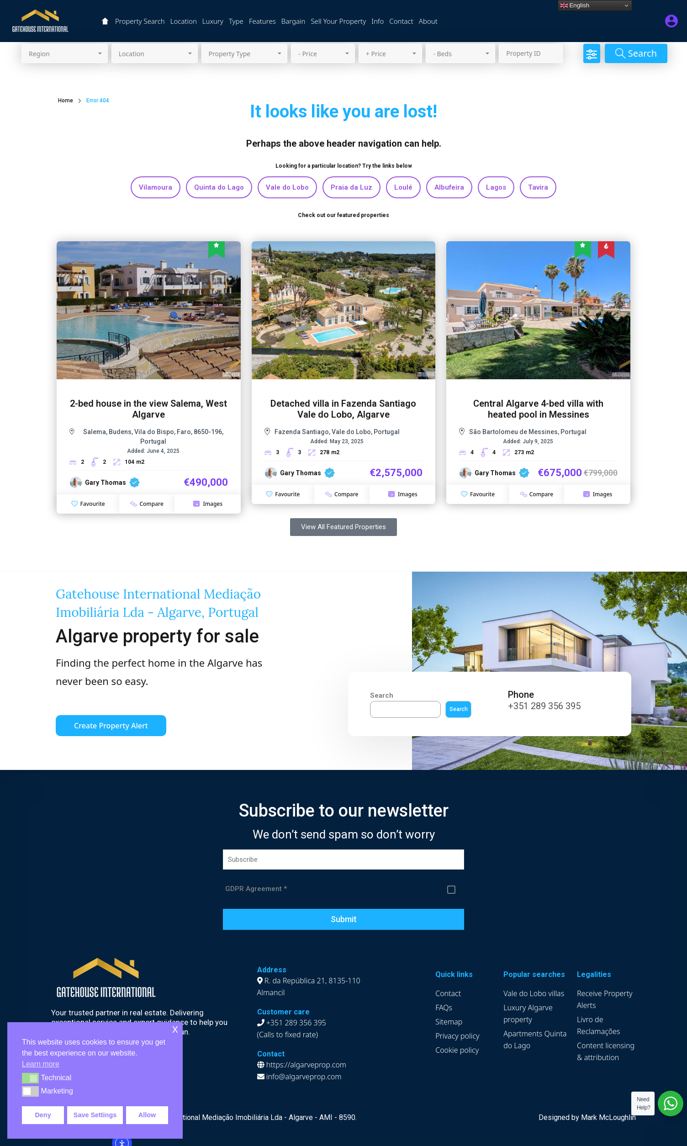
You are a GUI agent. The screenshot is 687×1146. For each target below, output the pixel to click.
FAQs (443, 1008)
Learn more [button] (40, 1064)
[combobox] (64, 53)
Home (65, 100)
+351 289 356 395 (544, 705)
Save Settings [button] (95, 1115)
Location (183, 21)
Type (236, 21)
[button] (30, 1078)
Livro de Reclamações (598, 1025)
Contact (401, 21)
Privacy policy (457, 1036)
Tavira (538, 187)
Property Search (140, 21)
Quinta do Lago (219, 187)
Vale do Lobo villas (533, 993)
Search (381, 695)
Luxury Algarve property (528, 1013)
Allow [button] (147, 1115)
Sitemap (448, 1022)
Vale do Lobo (287, 187)
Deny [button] (43, 1115)
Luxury (212, 21)
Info (377, 21)
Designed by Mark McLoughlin (587, 1117)
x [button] (175, 1028)
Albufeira (449, 187)
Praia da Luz (351, 187)
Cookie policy (457, 1050)
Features (262, 21)
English (574, 5)
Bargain (293, 21)
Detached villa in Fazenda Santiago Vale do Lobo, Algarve (343, 409)
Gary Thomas (105, 482)
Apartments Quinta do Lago (534, 1039)
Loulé (403, 187)
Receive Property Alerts (605, 999)
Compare (146, 504)
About (428, 21)
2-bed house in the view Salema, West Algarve (148, 409)
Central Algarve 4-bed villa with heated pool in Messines (538, 409)
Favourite (88, 504)
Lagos (496, 187)
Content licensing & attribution (605, 1051)
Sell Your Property (338, 21)
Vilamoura (155, 187)
